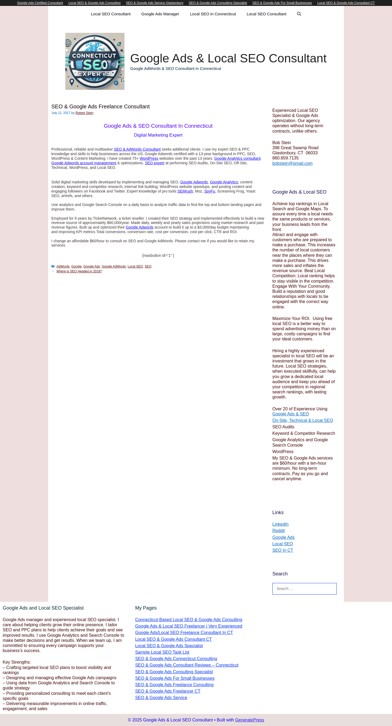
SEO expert (154, 163)
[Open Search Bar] (299, 14)
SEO (148, 266)
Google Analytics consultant (237, 158)
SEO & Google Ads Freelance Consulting (174, 684)
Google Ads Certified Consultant (40, 3)
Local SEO (135, 266)
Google (76, 266)
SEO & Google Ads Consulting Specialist (218, 3)
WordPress (149, 158)
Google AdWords (114, 266)
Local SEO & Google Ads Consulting (94, 3)
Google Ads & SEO (290, 414)
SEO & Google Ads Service (161, 697)
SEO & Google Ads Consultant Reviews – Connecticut (186, 665)
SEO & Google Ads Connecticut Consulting (176, 658)
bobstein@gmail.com (292, 163)
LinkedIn (280, 524)
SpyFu (209, 191)
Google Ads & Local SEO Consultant (228, 58)
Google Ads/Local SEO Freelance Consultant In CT (184, 632)
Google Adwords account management (83, 163)
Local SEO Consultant (111, 14)
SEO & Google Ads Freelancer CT (168, 691)
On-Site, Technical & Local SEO (302, 420)
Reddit (278, 530)
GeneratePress (249, 720)
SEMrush (185, 191)
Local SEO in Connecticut (213, 14)
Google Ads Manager (160, 14)
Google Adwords (194, 182)
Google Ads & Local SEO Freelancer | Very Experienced (188, 626)
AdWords (63, 266)
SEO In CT (282, 550)
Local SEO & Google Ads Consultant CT (346, 3)
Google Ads (91, 266)
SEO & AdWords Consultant (137, 149)
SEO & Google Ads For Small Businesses (282, 3)
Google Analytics (224, 182)
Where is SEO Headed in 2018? (79, 271)
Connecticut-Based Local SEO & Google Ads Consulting (188, 619)
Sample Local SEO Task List (162, 652)
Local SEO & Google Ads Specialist (169, 645)
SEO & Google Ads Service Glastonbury (154, 3)
